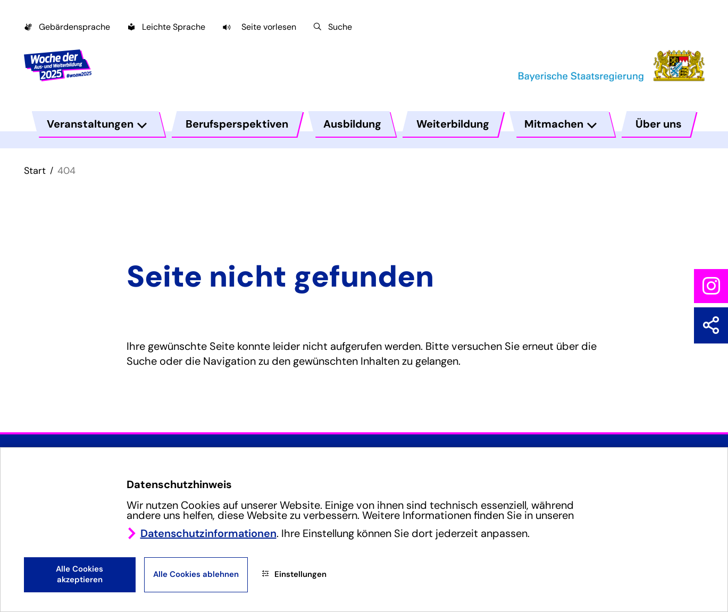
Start (35, 170)
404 (66, 170)
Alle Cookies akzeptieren (79, 574)
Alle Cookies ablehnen (196, 574)
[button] (259, 26)
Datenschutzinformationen (208, 533)
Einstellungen (294, 574)
